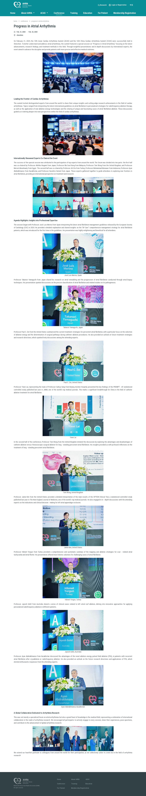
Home (12, 13)
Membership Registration (124, 13)
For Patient (103, 13)
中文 (131, 5)
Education (87, 13)
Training (73, 13)
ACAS (43, 13)
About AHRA (27, 13)
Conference (59, 13)
